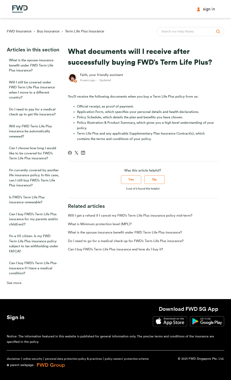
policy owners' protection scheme (127, 358)
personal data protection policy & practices (73, 358)
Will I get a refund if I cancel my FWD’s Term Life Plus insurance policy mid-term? (130, 215)
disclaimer (13, 358)
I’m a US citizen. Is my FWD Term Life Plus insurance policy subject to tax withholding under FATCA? (33, 243)
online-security (32, 358)
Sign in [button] (205, 9)
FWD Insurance (19, 31)
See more (14, 283)
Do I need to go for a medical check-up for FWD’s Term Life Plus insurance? (126, 241)
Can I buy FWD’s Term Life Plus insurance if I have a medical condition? (33, 268)
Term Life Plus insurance (84, 31)
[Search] (190, 31)
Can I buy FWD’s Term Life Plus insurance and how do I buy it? (115, 249)
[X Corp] (76, 153)
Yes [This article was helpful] (131, 179)
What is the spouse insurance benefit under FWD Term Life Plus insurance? (31, 65)
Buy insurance (48, 31)
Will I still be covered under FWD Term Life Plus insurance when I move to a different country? (32, 90)
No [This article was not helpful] (154, 179)
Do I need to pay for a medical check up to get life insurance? (32, 112)
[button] (15, 318)
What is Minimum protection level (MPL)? (100, 224)
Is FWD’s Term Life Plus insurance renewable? (27, 200)
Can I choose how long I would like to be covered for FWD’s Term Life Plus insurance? (32, 153)
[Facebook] (70, 153)
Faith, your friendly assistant (101, 75)
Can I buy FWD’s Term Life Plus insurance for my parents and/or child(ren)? (33, 219)
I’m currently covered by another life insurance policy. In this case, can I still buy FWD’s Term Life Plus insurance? (34, 178)
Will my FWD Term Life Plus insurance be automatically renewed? (30, 131)
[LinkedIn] (83, 153)
